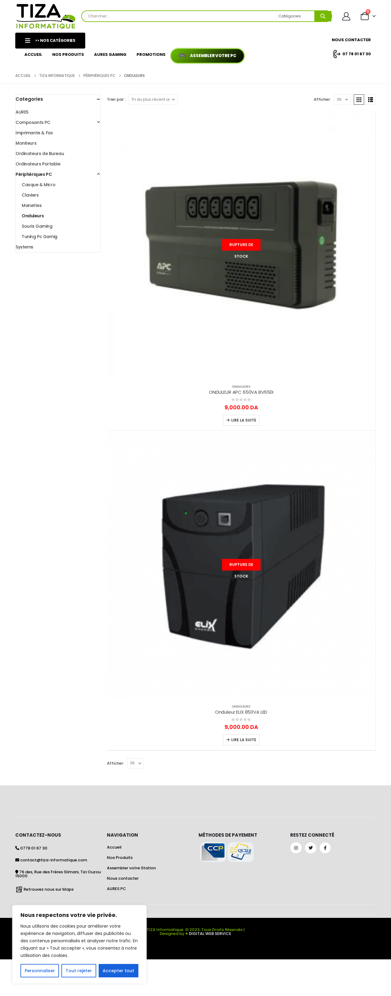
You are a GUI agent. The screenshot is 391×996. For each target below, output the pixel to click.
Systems (24, 247)
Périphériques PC (34, 174)
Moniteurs (26, 143)
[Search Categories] (295, 16)
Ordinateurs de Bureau (40, 153)
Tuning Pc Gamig (39, 237)
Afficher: (322, 99)
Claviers (30, 195)
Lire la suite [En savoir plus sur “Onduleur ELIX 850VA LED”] (243, 739)
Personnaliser (40, 971)
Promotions (151, 54)
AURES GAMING (110, 54)
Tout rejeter (79, 971)
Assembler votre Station (131, 868)
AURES (22, 112)
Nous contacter (123, 878)
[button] (359, 99)
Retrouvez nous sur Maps (49, 889)
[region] (79, 944)
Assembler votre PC (213, 56)
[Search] (322, 16)
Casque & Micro (38, 185)
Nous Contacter (351, 40)
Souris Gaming (37, 226)
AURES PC (116, 889)
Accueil (33, 54)
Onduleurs (241, 386)
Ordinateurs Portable (38, 164)
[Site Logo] (46, 16)
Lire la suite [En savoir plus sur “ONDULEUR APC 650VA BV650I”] (243, 420)
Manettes (32, 205)
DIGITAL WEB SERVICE (210, 933)
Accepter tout (118, 971)
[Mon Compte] (346, 16)
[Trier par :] (153, 99)
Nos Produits (68, 54)
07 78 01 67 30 (351, 54)
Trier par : (116, 99)
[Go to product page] (241, 245)
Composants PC (33, 122)
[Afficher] (342, 99)
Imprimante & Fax (34, 133)
